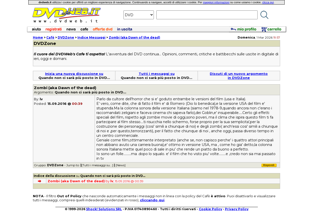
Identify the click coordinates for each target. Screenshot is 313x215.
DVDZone (66, 37)
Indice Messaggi (91, 37)
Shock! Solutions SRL (104, 209)
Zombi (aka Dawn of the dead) (134, 37)
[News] (121, 165)
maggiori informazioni (216, 2)
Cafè (50, 37)
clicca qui (268, 2)
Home (38, 37)
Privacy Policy (236, 209)
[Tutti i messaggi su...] (97, 165)
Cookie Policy (210, 209)
